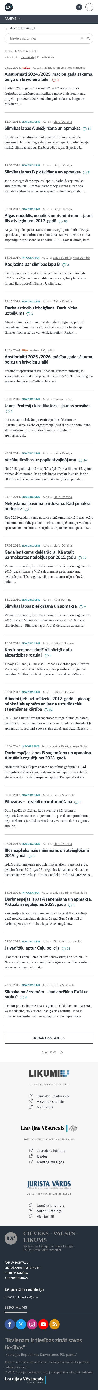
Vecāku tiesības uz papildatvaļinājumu (41, 460)
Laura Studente (64, 795)
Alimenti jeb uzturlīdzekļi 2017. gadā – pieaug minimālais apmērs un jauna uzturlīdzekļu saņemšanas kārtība (47, 704)
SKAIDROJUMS (31, 122)
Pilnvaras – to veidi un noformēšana (39, 802)
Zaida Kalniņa (62, 257)
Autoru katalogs (49, 1211)
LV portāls (48, 350)
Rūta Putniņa (62, 599)
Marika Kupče (63, 399)
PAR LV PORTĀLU (17, 1262)
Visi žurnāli (45, 1216)
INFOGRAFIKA (30, 258)
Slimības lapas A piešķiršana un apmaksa (43, 128)
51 (51, 709)
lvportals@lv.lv (28, 1297)
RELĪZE (26, 68)
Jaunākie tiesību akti (53, 1096)
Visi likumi (45, 1107)
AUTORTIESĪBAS (16, 1278)
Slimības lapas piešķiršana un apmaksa (41, 606)
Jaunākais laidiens (51, 1151)
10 (89, 128)
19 (84, 557)
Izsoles (42, 1156)
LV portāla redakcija (24, 1289)
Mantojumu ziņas (50, 1162)
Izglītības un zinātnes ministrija (65, 67)
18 (65, 221)
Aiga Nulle (80, 746)
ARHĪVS (10, 18)
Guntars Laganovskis (68, 941)
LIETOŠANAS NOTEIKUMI (22, 1268)
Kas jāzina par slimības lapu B (33, 264)
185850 (20, 51)
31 (68, 948)
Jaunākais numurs (51, 1205)
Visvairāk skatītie (50, 1101)
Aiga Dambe (81, 257)
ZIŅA (25, 350)
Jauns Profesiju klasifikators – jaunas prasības (47, 406)
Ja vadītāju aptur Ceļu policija (33, 948)
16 (85, 460)
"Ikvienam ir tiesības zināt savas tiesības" (43, 1343)
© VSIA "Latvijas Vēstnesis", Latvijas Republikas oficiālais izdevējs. (49, 1372)
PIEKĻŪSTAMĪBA (16, 1273)
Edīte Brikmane (64, 643)
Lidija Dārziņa (63, 121)
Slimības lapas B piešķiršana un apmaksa (43, 172)
